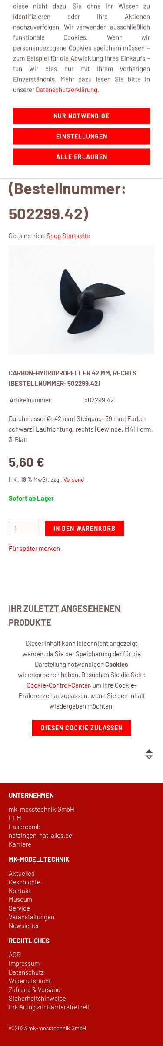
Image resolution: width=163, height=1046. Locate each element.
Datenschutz (26, 972)
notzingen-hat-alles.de (40, 835)
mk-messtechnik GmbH (41, 809)
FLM (15, 818)
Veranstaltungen (31, 917)
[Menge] (24, 528)
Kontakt (20, 890)
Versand (73, 479)
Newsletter (24, 925)
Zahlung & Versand (34, 989)
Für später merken (34, 548)
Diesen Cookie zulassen (82, 728)
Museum (20, 899)
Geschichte (24, 882)
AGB (14, 954)
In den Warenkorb (84, 528)
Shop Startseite (68, 236)
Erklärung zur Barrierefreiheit (49, 1007)
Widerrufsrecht (30, 981)
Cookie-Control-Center (58, 685)
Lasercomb (24, 826)
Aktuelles (21, 873)
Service (19, 908)
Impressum (24, 963)
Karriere (20, 844)
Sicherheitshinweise (37, 998)
